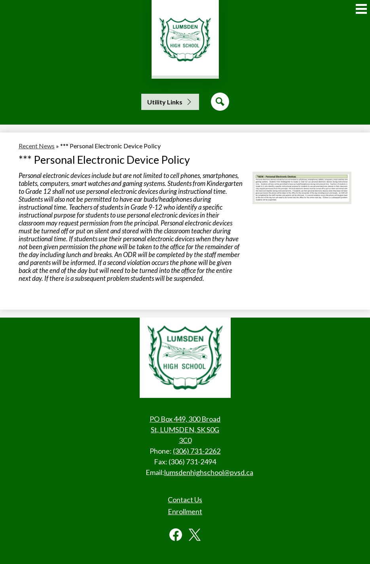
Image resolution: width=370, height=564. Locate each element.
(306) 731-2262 (196, 451)
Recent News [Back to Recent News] (37, 146)
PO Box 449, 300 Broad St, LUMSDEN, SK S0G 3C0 (185, 429)
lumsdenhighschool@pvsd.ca (208, 472)
